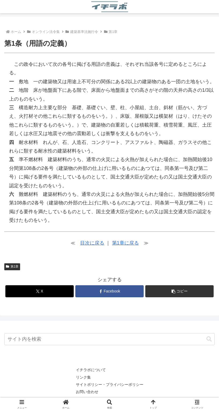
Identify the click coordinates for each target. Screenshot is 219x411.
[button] (179, 291)
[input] (109, 339)
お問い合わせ (87, 392)
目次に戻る (92, 243)
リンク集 (83, 377)
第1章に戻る (125, 243)
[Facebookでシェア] (109, 291)
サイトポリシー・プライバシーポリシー (109, 384)
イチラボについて (91, 370)
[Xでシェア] (39, 291)
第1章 (12, 266)
